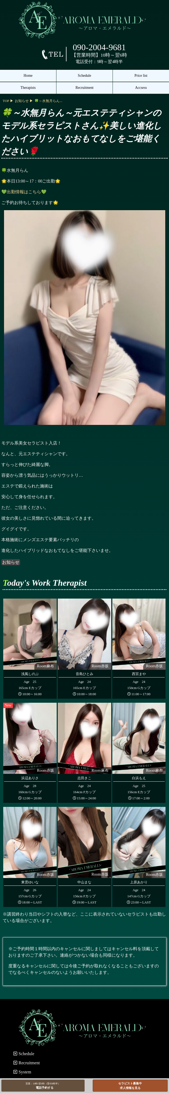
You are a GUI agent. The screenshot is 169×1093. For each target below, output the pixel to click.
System (22, 1072)
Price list (141, 76)
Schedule (84, 76)
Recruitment (84, 88)
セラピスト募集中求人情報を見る (130, 1086)
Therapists (28, 88)
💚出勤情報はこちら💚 (23, 192)
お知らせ (10, 562)
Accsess (141, 88)
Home (28, 76)
